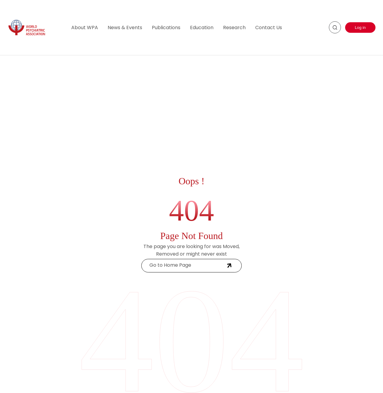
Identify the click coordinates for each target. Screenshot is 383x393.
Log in (360, 27)
